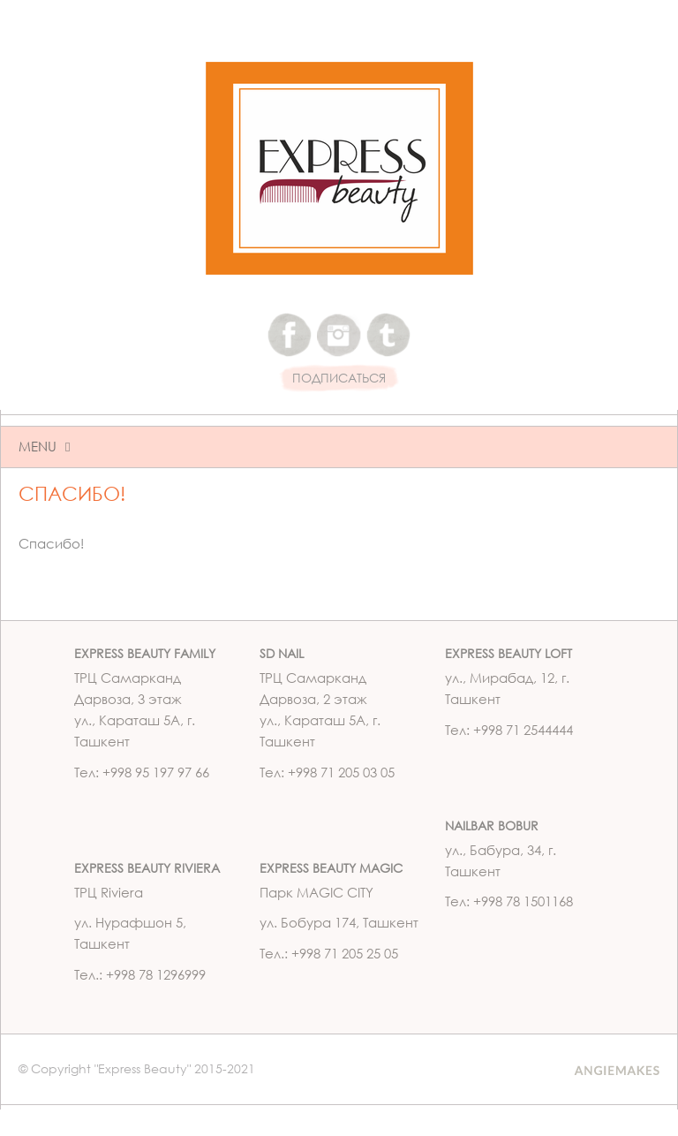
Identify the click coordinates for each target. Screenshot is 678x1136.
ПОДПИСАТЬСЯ (339, 378)
